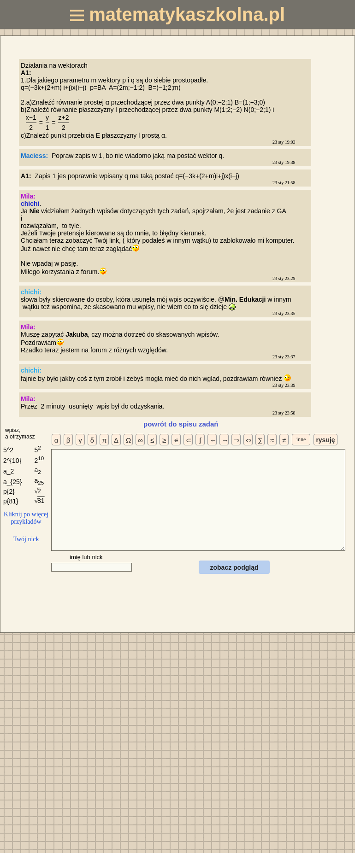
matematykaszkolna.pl (177, 14)
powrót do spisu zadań (181, 424)
